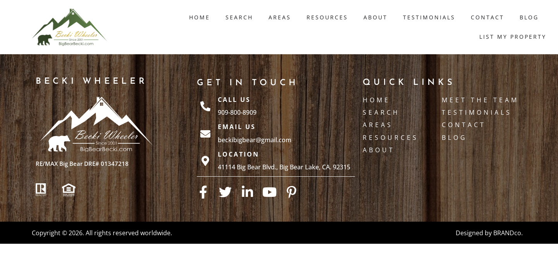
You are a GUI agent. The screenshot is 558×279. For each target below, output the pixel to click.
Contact (487, 17)
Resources (327, 17)
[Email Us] (205, 133)
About (375, 17)
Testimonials (429, 17)
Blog (529, 17)
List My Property (512, 36)
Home (199, 17)
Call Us (234, 99)
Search (239, 17)
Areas (280, 17)
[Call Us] (205, 106)
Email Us (237, 126)
